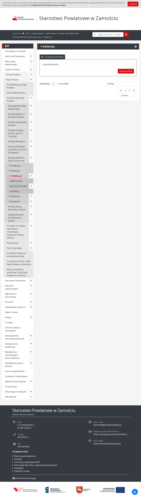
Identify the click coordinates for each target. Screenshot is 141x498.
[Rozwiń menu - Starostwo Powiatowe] (31, 280)
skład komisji (16, 181)
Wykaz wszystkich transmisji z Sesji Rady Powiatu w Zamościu (17, 272)
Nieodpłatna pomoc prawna (14, 364)
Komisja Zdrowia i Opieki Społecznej (27, 37)
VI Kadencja (14, 170)
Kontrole (9, 302)
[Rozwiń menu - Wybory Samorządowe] (31, 381)
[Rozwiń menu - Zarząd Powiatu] (31, 74)
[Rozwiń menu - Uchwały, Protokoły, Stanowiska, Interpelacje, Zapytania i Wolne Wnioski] (31, 231)
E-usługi (8, 322)
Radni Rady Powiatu (16, 92)
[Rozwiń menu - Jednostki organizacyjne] (31, 287)
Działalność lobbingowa (16, 376)
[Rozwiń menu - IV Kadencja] (31, 196)
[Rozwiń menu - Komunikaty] (31, 242)
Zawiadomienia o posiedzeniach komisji (16, 217)
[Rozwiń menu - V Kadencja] (31, 175)
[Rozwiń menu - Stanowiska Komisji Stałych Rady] (31, 107)
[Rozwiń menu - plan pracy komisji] (31, 186)
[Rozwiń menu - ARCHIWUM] (31, 396)
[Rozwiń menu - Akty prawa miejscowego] (31, 63)
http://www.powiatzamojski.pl (107, 443)
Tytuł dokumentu (50, 64)
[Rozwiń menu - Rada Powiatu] (31, 79)
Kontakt (18, 459)
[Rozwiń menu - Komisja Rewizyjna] (31, 141)
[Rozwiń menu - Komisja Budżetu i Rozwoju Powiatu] (31, 116)
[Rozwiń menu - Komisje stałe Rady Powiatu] (31, 99)
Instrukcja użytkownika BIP (27, 462)
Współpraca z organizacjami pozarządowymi (12, 355)
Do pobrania (11, 386)
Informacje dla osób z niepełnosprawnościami (35, 465)
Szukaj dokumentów (52, 57)
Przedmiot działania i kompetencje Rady (16, 255)
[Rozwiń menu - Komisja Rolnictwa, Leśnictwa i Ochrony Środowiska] (31, 149)
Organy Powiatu (37, 33)
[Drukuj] (136, 46)
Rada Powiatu (51, 33)
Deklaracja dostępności (25, 456)
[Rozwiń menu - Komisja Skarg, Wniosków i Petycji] (31, 208)
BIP (28, 33)
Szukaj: (122, 84)
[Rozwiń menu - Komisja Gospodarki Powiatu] (31, 124)
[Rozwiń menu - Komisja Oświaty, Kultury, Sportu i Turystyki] (31, 133)
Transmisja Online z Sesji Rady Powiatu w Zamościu (19, 263)
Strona (124, 95)
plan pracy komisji (18, 186)
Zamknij (133, 4)
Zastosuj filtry (125, 71)
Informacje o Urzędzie (15, 51)
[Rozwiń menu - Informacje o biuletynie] (31, 391)
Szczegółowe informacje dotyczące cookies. (47, 5)
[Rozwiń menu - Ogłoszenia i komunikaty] (31, 295)
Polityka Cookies (22, 471)
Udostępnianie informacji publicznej (14, 337)
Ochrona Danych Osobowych (12, 329)
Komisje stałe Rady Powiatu (69, 33)
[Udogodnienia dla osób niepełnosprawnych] (135, 492)
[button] (120, 90)
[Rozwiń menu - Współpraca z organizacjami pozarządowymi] (31, 354)
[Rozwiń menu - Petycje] (31, 317)
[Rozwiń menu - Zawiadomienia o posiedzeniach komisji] (31, 217)
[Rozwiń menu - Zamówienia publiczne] (31, 307)
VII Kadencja (14, 165)
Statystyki (18, 468)
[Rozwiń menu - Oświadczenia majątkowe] (31, 345)
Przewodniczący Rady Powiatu (17, 86)
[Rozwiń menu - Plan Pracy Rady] (31, 248)
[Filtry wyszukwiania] (94, 34)
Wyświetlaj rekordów (54, 84)
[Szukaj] (126, 34)
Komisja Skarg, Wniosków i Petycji (16, 208)
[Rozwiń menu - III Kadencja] (31, 201)
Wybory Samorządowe (15, 381)
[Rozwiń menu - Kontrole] (31, 301)
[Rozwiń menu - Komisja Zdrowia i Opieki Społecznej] (31, 159)
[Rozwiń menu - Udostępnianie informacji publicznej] (31, 337)
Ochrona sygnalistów (15, 371)
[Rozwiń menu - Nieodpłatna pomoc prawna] (31, 365)
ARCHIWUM (10, 396)
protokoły (14, 191)
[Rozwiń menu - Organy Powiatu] (31, 69)
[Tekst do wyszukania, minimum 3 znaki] (110, 34)
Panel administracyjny (24, 478)
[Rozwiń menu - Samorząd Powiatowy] (31, 56)
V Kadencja (47, 37)
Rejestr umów (11, 312)
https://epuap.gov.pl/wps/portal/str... (111, 434)
